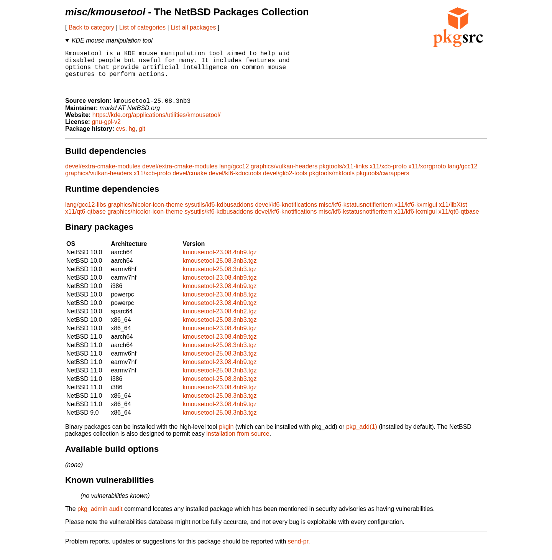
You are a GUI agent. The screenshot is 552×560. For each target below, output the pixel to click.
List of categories (142, 27)
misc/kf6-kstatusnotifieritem (356, 213)
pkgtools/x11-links (343, 175)
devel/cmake (189, 182)
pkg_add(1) (361, 435)
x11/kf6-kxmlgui (415, 213)
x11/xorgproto (427, 175)
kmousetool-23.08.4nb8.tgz (219, 303)
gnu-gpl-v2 (106, 130)
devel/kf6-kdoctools (235, 182)
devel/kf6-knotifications (286, 213)
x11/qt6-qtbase (85, 220)
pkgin (226, 435)
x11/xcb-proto (388, 175)
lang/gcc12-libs (85, 213)
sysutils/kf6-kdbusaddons (219, 213)
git (142, 137)
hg (131, 137)
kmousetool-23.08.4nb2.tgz (219, 320)
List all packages (193, 27)
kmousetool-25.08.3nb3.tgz (219, 269)
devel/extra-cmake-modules (103, 175)
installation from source (237, 442)
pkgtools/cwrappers (382, 182)
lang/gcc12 (234, 175)
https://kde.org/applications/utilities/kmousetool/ (156, 123)
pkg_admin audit (99, 517)
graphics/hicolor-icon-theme (145, 213)
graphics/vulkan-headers (284, 175)
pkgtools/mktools (332, 182)
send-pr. (299, 550)
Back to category (91, 27)
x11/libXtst (453, 213)
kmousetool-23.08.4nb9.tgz (219, 261)
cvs (120, 137)
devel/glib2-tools (285, 182)
